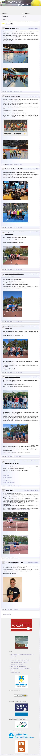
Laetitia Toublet (9, 91)
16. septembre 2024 (18, 485)
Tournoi (36, 490)
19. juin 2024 (16, 609)
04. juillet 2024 (17, 557)
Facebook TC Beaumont (17, 664)
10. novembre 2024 (18, 269)
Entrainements (26, 13)
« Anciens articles (7, 614)
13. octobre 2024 (17, 456)
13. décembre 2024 (18, 164)
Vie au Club (5, 13)
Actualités (36, 28)
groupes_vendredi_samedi (9, 482)
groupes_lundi (6, 475)
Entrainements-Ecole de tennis (31, 460)
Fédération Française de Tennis (18, 666)
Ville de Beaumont (15, 672)
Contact (4, 19)
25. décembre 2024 (18, 91)
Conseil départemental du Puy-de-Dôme (20, 660)
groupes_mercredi (7, 480)
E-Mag (24, 16)
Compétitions (5, 16)
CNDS (12, 658)
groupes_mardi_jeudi (7, 477)
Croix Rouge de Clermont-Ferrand (19, 662)
